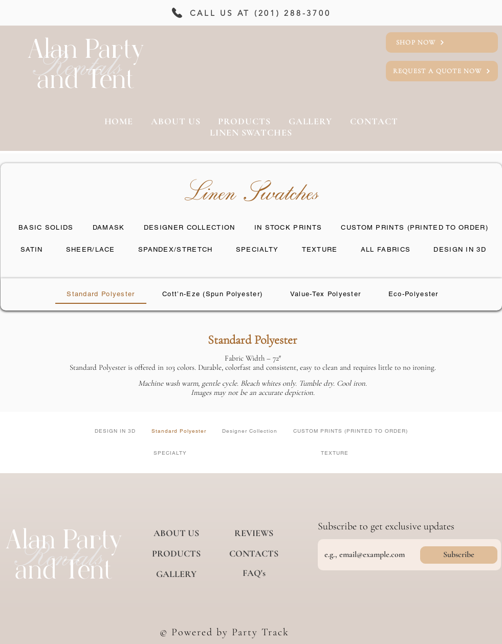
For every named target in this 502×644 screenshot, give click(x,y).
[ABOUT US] (176, 533)
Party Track (260, 632)
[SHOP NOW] (442, 42)
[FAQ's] (253, 573)
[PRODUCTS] (176, 553)
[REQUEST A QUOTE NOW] (442, 71)
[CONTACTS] (253, 553)
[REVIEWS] (253, 533)
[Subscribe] (458, 555)
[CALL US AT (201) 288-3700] (249, 12)
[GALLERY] (176, 574)
